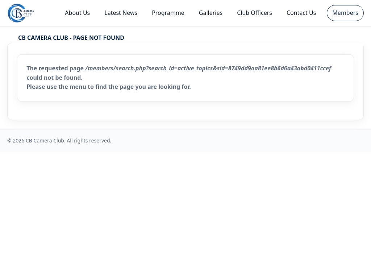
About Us (77, 13)
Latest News (120, 13)
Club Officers (254, 13)
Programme (168, 13)
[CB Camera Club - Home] (20, 13)
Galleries (210, 13)
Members (345, 13)
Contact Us (301, 13)
